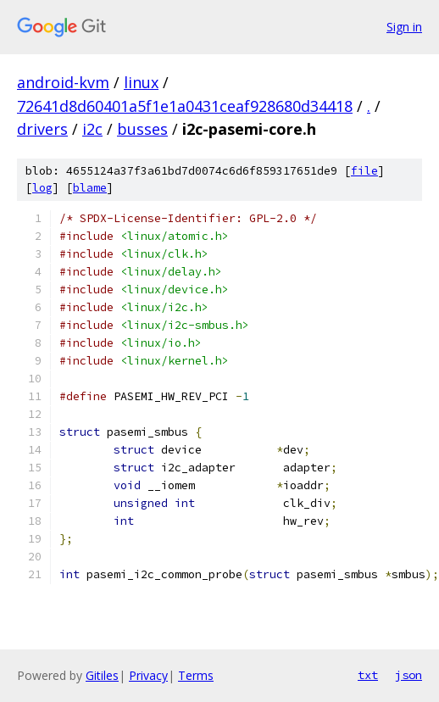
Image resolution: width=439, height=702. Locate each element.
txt (368, 674)
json (408, 674)
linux (141, 82)
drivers (42, 129)
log (42, 188)
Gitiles (102, 675)
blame (90, 188)
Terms (196, 675)
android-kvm (63, 82)
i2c (92, 129)
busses (142, 129)
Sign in (404, 27)
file (364, 171)
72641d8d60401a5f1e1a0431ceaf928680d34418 (185, 106)
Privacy (148, 675)
